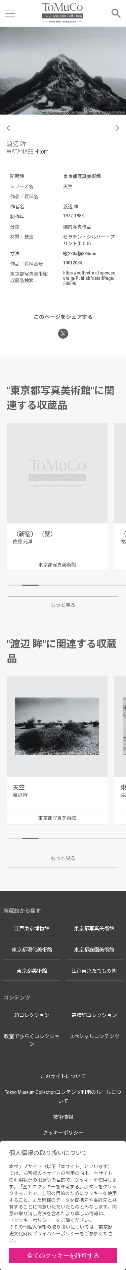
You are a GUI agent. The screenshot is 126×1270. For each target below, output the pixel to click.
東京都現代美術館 (32, 950)
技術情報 (63, 1117)
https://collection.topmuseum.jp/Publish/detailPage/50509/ (89, 278)
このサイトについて (63, 1076)
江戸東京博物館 (31, 929)
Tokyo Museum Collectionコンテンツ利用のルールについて (63, 1096)
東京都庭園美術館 (94, 950)
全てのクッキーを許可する (63, 1255)
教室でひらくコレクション (31, 1040)
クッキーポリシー (63, 1133)
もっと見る (63, 605)
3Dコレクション (31, 1015)
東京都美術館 (32, 971)
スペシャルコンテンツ (94, 1036)
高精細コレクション (94, 1015)
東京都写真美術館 (94, 929)
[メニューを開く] (10, 13)
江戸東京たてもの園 (94, 971)
